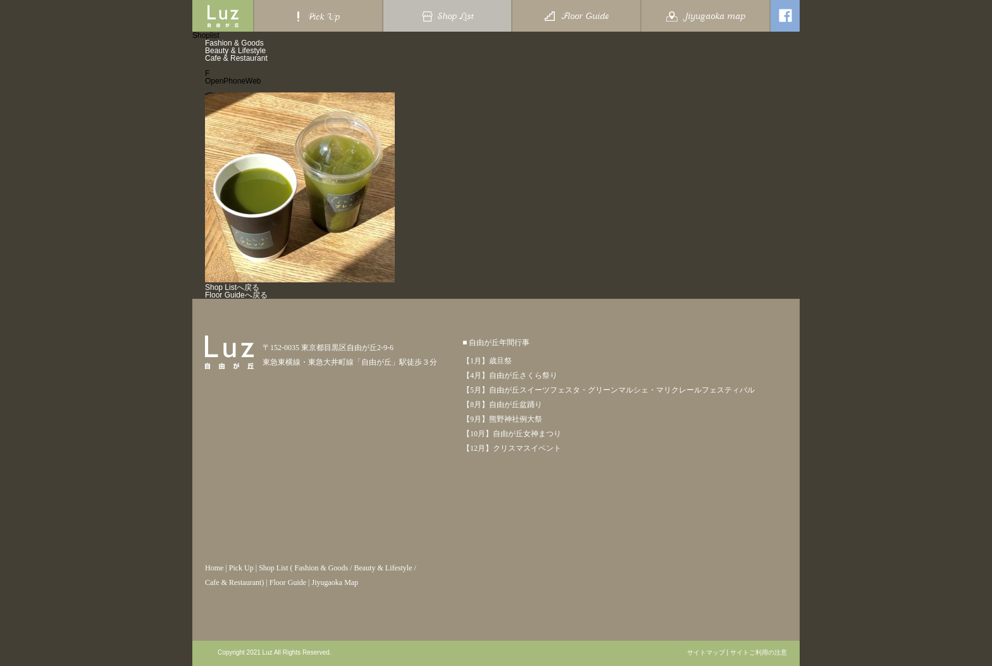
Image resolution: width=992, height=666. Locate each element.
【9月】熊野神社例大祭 (502, 419)
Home (214, 567)
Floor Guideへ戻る (236, 295)
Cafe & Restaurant (236, 58)
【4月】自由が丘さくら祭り (509, 375)
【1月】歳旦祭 (487, 360)
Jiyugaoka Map (334, 582)
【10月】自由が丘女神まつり (511, 433)
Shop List (273, 567)
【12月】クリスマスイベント (511, 448)
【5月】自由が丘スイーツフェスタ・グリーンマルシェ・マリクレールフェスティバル (608, 390)
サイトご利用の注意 (758, 653)
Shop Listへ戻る (232, 287)
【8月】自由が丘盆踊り (502, 404)
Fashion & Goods (234, 43)
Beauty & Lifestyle (235, 50)
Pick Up (241, 567)
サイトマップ (706, 653)
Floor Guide (288, 582)
